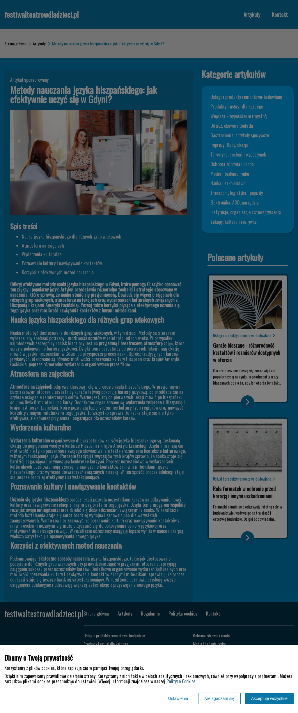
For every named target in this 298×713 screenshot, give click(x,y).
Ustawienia (178, 698)
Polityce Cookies (181, 681)
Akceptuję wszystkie (269, 698)
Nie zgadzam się (219, 698)
